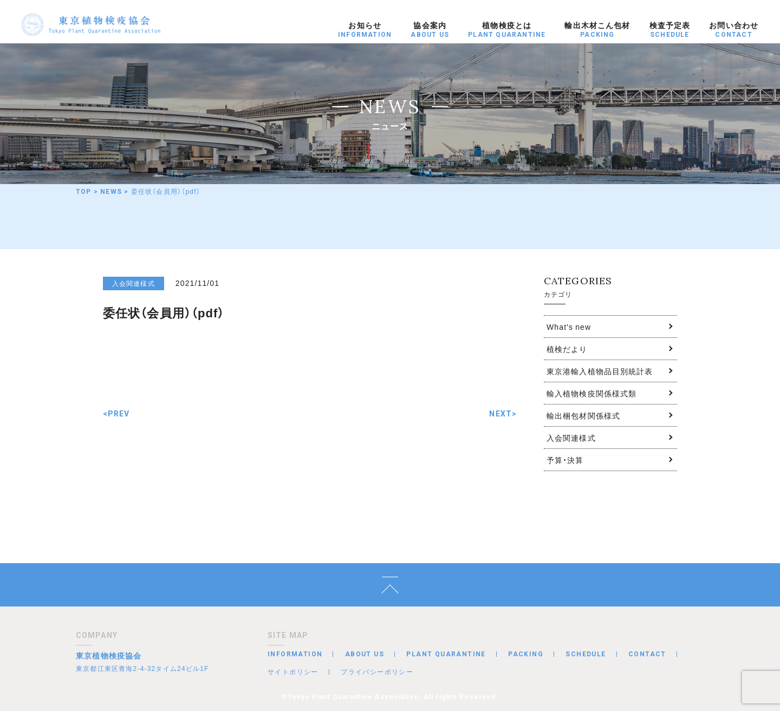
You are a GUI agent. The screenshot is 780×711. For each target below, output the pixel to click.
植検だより (567, 348)
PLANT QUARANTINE (445, 654)
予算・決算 (565, 459)
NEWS (111, 191)
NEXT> (503, 413)
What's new (569, 326)
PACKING (525, 654)
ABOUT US (364, 654)
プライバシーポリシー (377, 671)
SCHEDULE (586, 654)
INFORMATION (295, 654)
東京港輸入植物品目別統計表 (600, 371)
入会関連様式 (571, 437)
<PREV (116, 413)
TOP (84, 191)
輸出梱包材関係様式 (583, 415)
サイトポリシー (293, 671)
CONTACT (647, 654)
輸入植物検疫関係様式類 (591, 393)
